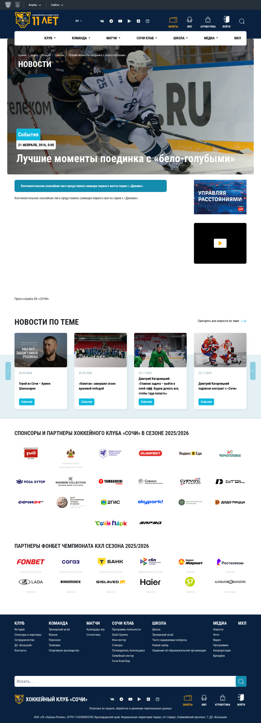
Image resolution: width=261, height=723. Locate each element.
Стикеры (117, 645)
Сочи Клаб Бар (121, 661)
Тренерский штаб (59, 629)
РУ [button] (78, 21)
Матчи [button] (112, 38)
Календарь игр (95, 629)
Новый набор (160, 645)
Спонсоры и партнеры (27, 634)
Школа (156, 629)
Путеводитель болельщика (128, 650)
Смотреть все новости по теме (222, 321)
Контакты (20, 650)
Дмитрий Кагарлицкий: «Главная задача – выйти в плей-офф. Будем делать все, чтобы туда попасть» (159, 386)
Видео (217, 640)
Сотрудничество (24, 640)
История (19, 629)
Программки (220, 645)
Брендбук (219, 655)
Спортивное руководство (64, 650)
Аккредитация (222, 650)
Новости (218, 629)
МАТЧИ (93, 623)
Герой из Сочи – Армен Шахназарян (34, 386)
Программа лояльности (126, 629)
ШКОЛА (159, 623)
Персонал (55, 640)
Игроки (53, 634)
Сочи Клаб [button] (145, 38)
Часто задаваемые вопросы (169, 640)
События (26, 402)
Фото (216, 634)
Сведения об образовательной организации (179, 650)
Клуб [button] (48, 38)
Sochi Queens (120, 634)
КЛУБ (19, 623)
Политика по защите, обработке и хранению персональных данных (130, 708)
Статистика (93, 634)
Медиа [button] (209, 38)
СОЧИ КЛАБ (123, 623)
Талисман (54, 645)
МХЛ (237, 38)
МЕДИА (220, 623)
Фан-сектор (119, 640)
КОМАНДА (58, 623)
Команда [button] (80, 38)
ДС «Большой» (23, 645)
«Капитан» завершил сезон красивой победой (97, 386)
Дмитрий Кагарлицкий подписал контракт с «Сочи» (217, 386)
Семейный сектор (123, 655)
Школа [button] (179, 38)
